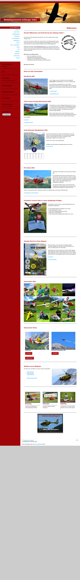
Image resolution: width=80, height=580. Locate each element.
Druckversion (26, 440)
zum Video (28, 353)
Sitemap (32, 440)
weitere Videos (29, 358)
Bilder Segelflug (30, 371)
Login (77, 439)
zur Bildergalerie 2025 (54, 93)
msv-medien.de (49, 146)
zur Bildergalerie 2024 (28, 122)
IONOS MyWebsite (38, 444)
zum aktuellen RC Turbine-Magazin (31, 192)
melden (48, 46)
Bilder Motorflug (30, 373)
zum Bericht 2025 (53, 91)
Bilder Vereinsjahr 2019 (32, 378)
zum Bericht (26, 119)
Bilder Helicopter (30, 374)
